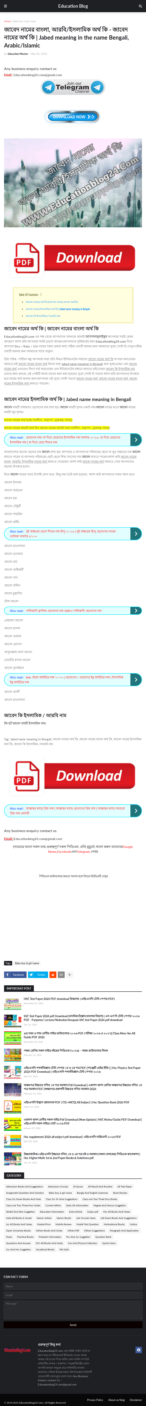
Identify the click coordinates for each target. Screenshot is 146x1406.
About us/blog (116, 1400)
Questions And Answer (18, 1243)
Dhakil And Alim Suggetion (20, 1211)
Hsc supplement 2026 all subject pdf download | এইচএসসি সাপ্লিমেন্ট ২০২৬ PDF (72, 1137)
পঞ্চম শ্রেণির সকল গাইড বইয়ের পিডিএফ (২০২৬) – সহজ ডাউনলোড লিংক (66, 1050)
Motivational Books (114, 1224)
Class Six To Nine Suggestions (61, 1199)
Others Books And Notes (49, 1230)
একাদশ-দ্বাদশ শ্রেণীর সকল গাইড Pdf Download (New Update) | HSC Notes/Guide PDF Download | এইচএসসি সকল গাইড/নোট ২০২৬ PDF (83, 1121)
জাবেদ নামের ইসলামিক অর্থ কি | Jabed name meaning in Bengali (58, 309)
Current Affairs (53, 1205)
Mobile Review (63, 1224)
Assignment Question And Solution (25, 1192)
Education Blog (73, 6)
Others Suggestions (94, 1230)
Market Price (43, 1224)
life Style (64, 1249)
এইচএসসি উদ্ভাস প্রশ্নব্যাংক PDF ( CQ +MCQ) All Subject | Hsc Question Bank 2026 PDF (77, 1102)
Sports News (109, 1243)
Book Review (120, 1192)
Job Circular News (86, 1217)
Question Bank (103, 1236)
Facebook (64, 851)
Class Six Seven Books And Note (23, 1199)
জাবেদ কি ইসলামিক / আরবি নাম (43, 316)
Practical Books (25, 1236)
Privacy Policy (95, 1400)
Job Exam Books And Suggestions (119, 1217)
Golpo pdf (92, 1211)
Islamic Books (64, 1217)
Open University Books (18, 1230)
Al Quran (78, 1186)
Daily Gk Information (77, 1205)
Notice (133, 1224)
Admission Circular (58, 1186)
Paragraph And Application (124, 1230)
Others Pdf (73, 1230)
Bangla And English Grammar (92, 1192)
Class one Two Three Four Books (100, 1199)
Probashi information (50, 1236)
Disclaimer (136, 1400)
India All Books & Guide (19, 1217)
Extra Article (75, 1211)
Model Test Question (87, 1224)
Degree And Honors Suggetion (109, 1205)
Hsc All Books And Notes (116, 1211)
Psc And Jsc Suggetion (78, 1236)
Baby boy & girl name (24, 21)
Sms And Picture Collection (82, 1243)
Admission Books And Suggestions (24, 1186)
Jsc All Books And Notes (19, 1224)
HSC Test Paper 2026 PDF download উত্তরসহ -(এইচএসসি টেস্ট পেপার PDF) (69, 999)
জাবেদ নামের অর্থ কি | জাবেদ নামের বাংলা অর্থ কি (52, 302)
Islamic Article (44, 1217)
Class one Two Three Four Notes (23, 1205)
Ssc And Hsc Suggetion (18, 1249)
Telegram (83, 851)
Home (7, 21)
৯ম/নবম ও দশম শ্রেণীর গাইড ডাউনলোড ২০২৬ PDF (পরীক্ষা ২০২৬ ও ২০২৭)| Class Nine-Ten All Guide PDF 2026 (79, 1035)
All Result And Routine (100, 1186)
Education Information (52, 1211)
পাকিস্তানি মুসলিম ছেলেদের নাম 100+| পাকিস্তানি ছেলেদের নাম (64, 610)
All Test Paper (124, 1186)
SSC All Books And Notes (49, 1243)
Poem (9, 1236)
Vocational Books (45, 1249)
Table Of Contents (28, 294)
